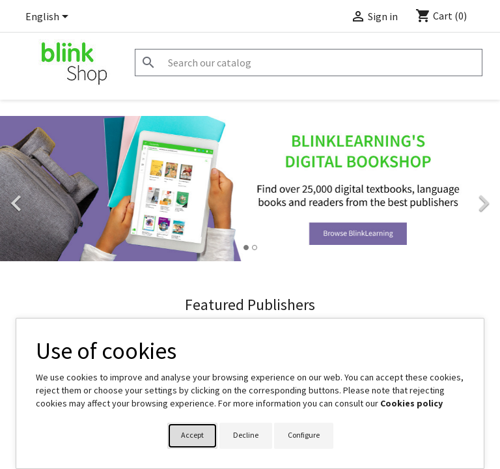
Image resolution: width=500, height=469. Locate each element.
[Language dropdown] (49, 17)
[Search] (308, 62)
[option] (250, 188)
